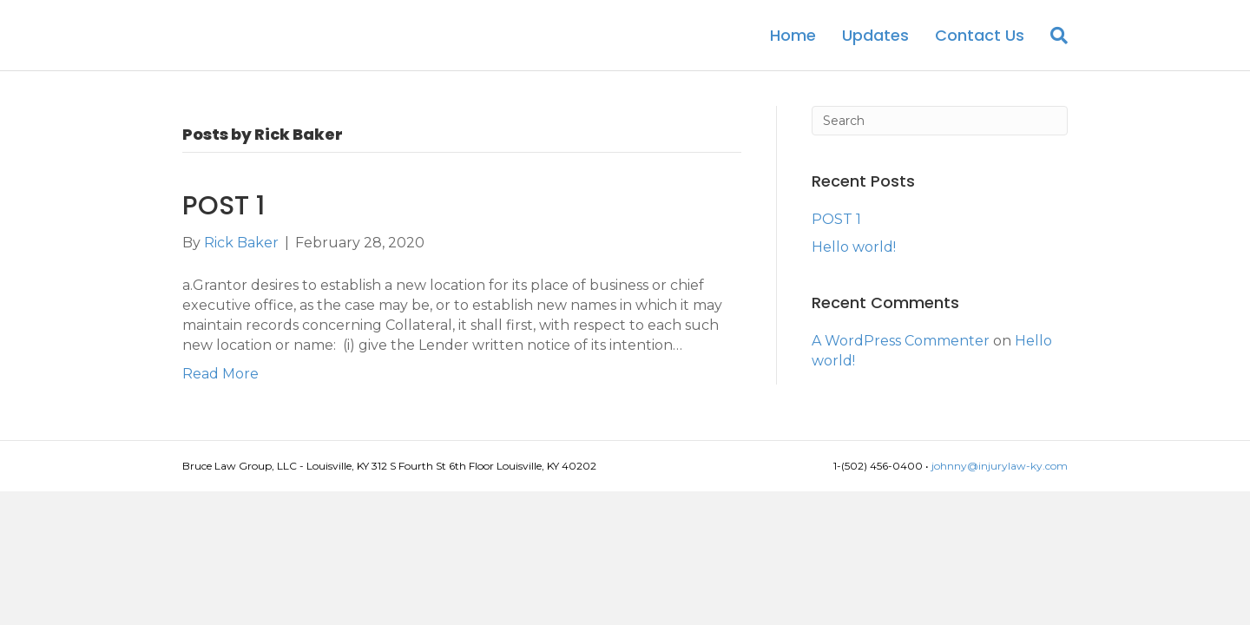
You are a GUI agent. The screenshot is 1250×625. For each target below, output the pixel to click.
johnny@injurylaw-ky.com (999, 481)
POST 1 (223, 221)
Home (793, 43)
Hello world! (854, 261)
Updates (875, 43)
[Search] (1052, 42)
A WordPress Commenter (901, 355)
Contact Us (979, 43)
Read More (220, 389)
